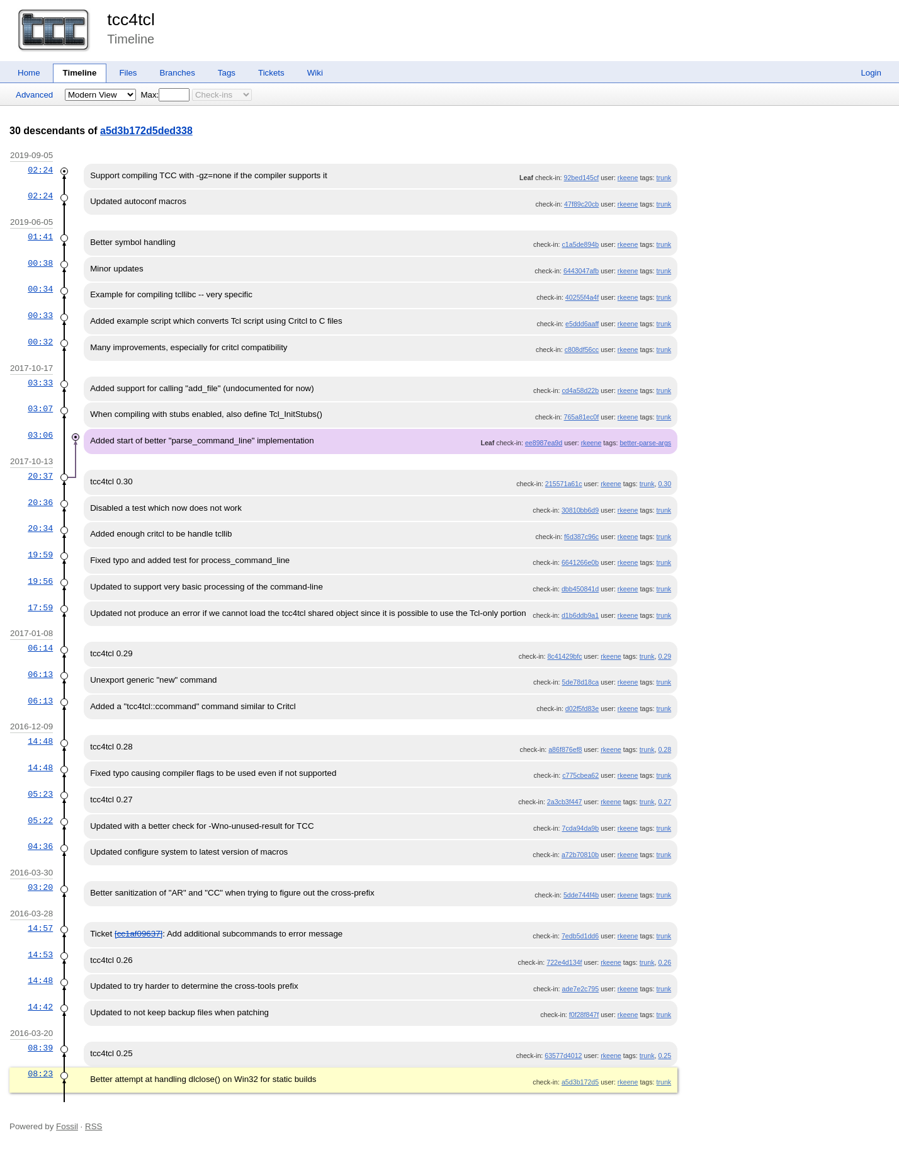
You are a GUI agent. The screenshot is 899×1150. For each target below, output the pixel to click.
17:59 (40, 607)
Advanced (34, 95)
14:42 (40, 1007)
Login (871, 72)
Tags (226, 72)
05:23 (40, 794)
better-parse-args (645, 443)
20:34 (40, 528)
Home (29, 72)
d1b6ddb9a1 (580, 615)
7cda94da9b (580, 828)
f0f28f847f (584, 1014)
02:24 (40, 170)
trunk (663, 177)
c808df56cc (582, 349)
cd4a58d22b (580, 390)
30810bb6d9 (580, 510)
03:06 (40, 435)
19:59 (40, 555)
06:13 (40, 674)
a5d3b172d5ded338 (146, 130)
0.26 (664, 962)
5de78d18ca (580, 682)
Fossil (67, 1126)
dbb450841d (580, 589)
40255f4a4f (582, 297)
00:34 (40, 289)
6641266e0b (580, 562)
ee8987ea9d (543, 443)
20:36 (40, 502)
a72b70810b (580, 854)
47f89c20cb (581, 204)
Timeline (80, 72)
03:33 (40, 383)
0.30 (664, 483)
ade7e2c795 (580, 989)
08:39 (40, 1048)
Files (128, 72)
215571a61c (563, 483)
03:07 (40, 408)
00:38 (40, 263)
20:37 (40, 476)
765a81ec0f (581, 417)
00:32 (40, 342)
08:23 (40, 1073)
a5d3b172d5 (580, 1082)
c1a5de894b (580, 244)
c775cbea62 (580, 775)
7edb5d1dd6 (580, 936)
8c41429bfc (564, 656)
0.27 (664, 802)
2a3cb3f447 (564, 802)
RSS (93, 1126)
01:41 (40, 236)
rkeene (628, 177)
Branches (177, 72)
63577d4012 (563, 1055)
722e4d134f (564, 962)
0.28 (664, 749)
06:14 (40, 648)
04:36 (40, 846)
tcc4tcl (131, 19)
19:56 (40, 581)
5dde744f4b (581, 895)
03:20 (40, 887)
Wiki (315, 72)
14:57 (40, 928)
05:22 (40, 820)
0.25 (664, 1055)
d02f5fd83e (582, 708)
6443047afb (581, 271)
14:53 (40, 954)
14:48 (40, 741)
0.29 (664, 656)
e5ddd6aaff (582, 323)
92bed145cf (581, 177)
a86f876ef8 (565, 749)
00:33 (40, 315)
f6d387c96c (581, 536)
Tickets (271, 72)
